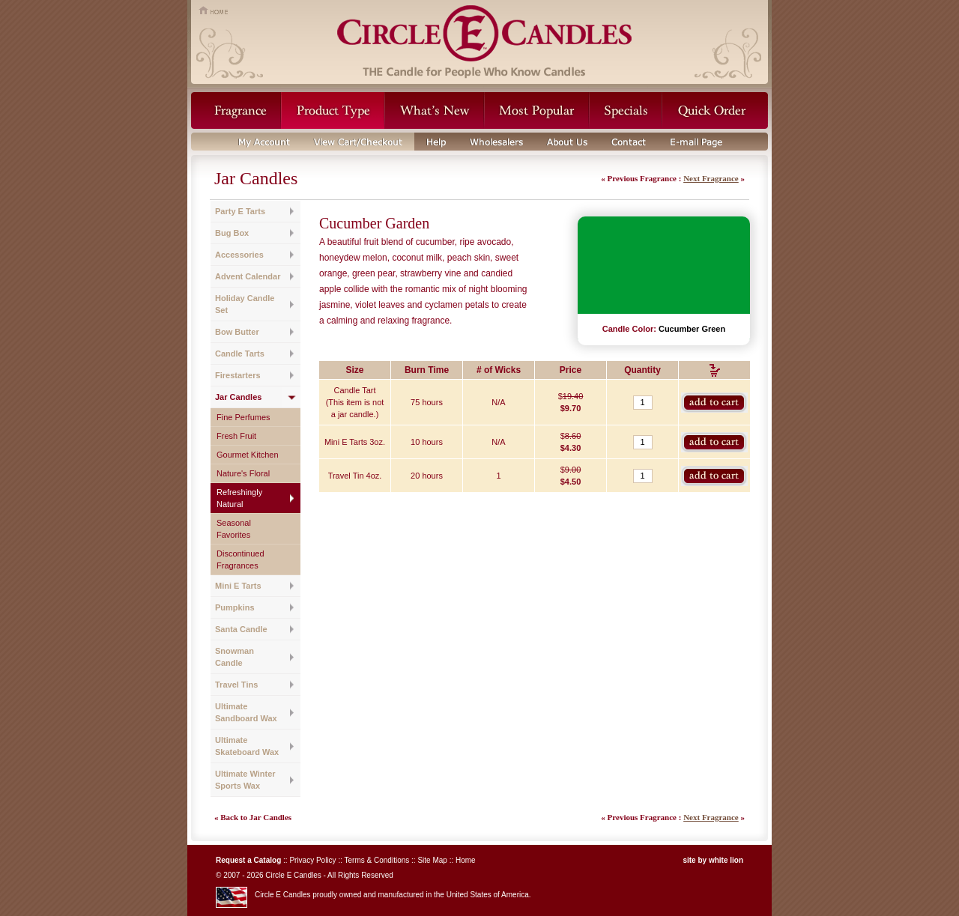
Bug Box (232, 232)
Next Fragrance (711, 178)
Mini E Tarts (238, 585)
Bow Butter (237, 331)
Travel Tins (236, 684)
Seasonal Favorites (234, 528)
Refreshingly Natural (239, 498)
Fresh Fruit (236, 435)
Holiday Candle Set (244, 304)
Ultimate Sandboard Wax (246, 712)
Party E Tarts (240, 211)
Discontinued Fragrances (240, 559)
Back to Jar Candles (255, 817)
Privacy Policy (312, 860)
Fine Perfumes (243, 417)
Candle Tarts (239, 353)
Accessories (239, 254)
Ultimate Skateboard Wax (247, 745)
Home (466, 860)
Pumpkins (235, 607)
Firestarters (238, 375)
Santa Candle (241, 629)
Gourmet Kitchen (248, 454)
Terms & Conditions (377, 860)
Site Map (432, 860)
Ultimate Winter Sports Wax (245, 779)
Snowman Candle (234, 656)
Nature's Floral (243, 473)
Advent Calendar (247, 276)
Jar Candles (238, 396)
